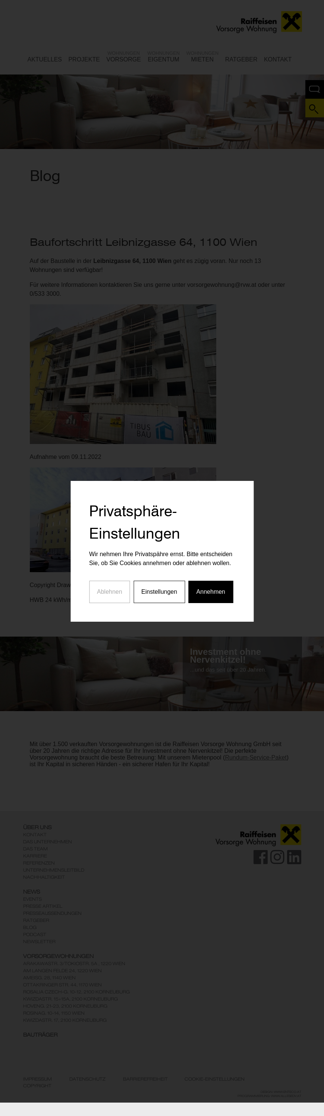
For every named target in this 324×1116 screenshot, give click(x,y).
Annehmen (210, 566)
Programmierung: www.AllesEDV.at (269, 1096)
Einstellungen (159, 566)
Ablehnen (109, 566)
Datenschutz (87, 1079)
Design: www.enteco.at (281, 1092)
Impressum (37, 1079)
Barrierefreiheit (145, 1079)
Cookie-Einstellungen (215, 1079)
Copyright (37, 1085)
